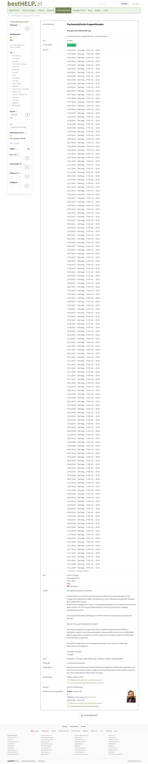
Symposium (16, 91)
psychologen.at (79, 752)
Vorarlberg (109, 731)
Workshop (16, 105)
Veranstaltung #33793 (33, 16)
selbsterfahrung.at (113, 742)
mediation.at (78, 738)
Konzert (15, 72)
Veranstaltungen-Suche (19, 22)
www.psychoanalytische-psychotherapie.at (85, 683)
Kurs (14, 75)
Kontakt (83, 726)
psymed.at (111, 736)
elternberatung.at (12, 752)
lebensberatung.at (46, 750)
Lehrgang (16, 78)
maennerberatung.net (81, 736)
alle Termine (14, 143)
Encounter (16, 58)
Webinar (15, 103)
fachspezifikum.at (46, 736)
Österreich (35, 731)
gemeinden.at (45, 742)
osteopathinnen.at (80, 742)
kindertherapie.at (46, 746)
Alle (11, 40)
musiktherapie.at (80, 740)
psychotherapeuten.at (81, 754)
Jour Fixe (15, 67)
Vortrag (15, 100)
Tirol (101, 731)
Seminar (15, 86)
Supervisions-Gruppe (20, 89)
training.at (111, 752)
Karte (92, 697)
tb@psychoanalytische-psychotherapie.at (84, 680)
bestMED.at (10, 746)
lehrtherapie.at (45, 752)
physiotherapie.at (80, 748)
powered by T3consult (134, 761)
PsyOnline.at (112, 738)
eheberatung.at (12, 750)
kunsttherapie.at (46, 748)
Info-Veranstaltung (19, 64)
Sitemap (64, 726)
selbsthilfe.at (112, 744)
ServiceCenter (74, 726)
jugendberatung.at (46, 744)
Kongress (15, 69)
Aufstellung (16, 55)
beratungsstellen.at (13, 742)
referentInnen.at (113, 740)
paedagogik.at (79, 744)
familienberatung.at (47, 738)
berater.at (10, 740)
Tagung (15, 97)
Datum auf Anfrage (18, 127)
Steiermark (94, 731)
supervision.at (112, 748)
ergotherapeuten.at (13, 754)
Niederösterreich (64, 731)
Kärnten (53, 731)
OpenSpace (16, 83)
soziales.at (111, 746)
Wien (115, 731)
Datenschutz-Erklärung (28, 761)
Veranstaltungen (16, 16)
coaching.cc (10, 748)
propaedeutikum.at (80, 750)
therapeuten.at (112, 750)
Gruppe (24, 16)
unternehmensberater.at (115, 754)
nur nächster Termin (18, 138)
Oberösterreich (76, 731)
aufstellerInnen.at (12, 738)
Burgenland (45, 731)
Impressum (41, 761)
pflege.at (77, 746)
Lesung (15, 80)
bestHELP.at (10, 744)
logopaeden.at (45, 754)
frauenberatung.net (47, 740)
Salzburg (85, 731)
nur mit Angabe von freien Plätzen (17, 46)
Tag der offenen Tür (19, 94)
